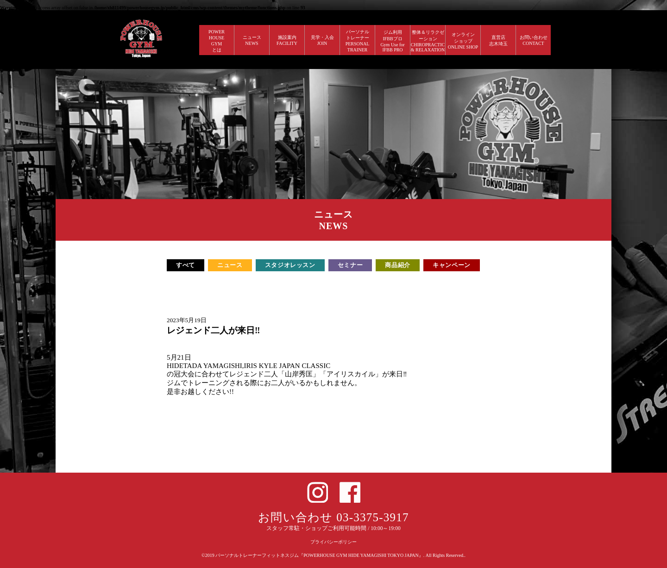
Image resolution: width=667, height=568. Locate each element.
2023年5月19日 (187, 320)
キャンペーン (452, 265)
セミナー (350, 265)
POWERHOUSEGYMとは (216, 40)
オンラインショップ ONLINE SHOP (463, 41)
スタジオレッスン (290, 265)
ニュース (230, 265)
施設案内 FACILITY (287, 40)
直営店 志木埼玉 (498, 40)
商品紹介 (397, 265)
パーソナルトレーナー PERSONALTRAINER (358, 40)
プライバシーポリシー (333, 541)
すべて (185, 265)
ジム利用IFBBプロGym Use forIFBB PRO (392, 41)
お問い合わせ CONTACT (533, 40)
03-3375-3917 (372, 517)
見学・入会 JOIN (322, 40)
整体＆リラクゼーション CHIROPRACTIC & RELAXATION (428, 41)
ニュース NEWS (252, 40)
